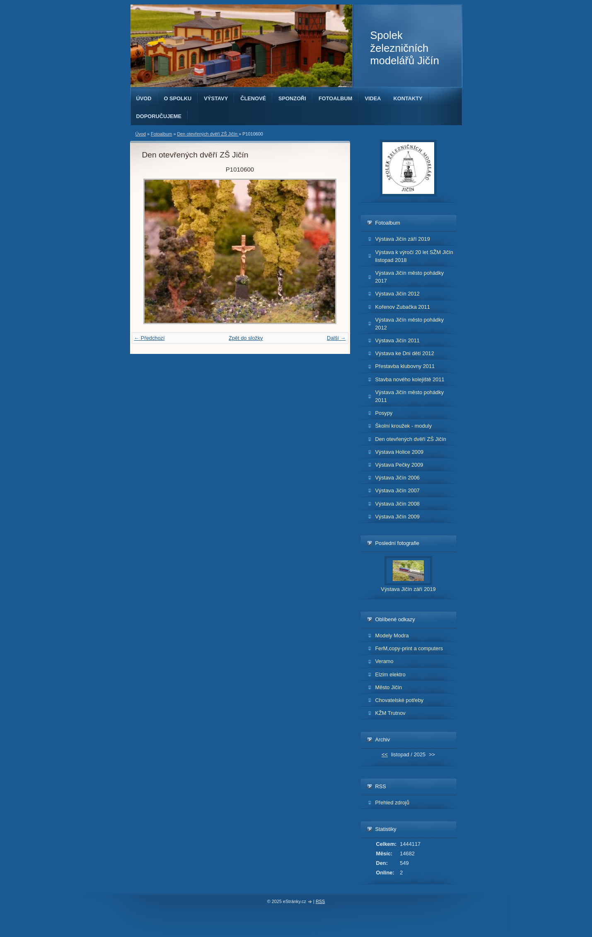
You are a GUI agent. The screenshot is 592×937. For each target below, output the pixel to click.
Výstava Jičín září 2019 (402, 239)
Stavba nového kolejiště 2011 (410, 379)
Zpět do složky (246, 338)
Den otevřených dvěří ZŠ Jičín (208, 133)
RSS (320, 901)
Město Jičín (388, 687)
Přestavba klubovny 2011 (405, 366)
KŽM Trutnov (390, 713)
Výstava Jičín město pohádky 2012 (409, 324)
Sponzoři (292, 98)
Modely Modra (392, 635)
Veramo (384, 661)
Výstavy (216, 98)
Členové (253, 98)
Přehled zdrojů (392, 802)
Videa (373, 98)
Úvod (144, 98)
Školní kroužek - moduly (403, 426)
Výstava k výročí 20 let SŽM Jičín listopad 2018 (414, 256)
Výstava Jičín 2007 (397, 490)
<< (385, 754)
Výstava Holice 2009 (399, 452)
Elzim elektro (390, 674)
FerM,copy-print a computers (409, 648)
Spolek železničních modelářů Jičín (404, 47)
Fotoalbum (336, 98)
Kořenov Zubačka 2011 (402, 307)
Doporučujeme (159, 116)
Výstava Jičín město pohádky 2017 (409, 277)
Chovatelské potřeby (399, 700)
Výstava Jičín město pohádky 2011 (409, 396)
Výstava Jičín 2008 (397, 504)
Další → (336, 338)
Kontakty (408, 98)
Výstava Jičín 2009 (397, 516)
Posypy (384, 413)
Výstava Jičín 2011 (397, 340)
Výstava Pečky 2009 (399, 465)
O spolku (177, 98)
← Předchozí (149, 338)
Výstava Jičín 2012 (397, 294)
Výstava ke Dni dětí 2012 (404, 353)
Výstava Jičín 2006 (397, 478)
